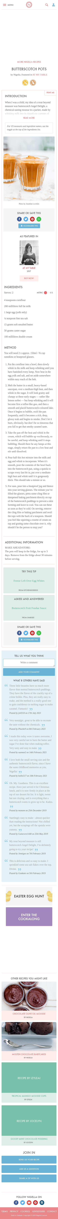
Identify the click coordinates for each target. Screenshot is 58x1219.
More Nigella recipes (29, 61)
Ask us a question (29, 1169)
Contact (52, 1211)
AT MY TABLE (39, 74)
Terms (4, 1211)
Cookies (25, 1211)
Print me (50, 92)
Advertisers (38, 1211)
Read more (29, 118)
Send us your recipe (29, 1159)
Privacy (14, 1211)
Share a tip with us (29, 1178)
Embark (19, 1215)
